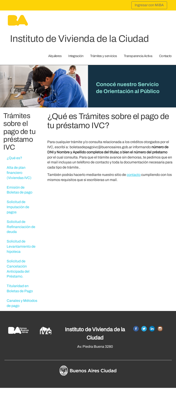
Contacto (165, 56)
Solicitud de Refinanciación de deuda (21, 227)
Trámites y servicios (103, 56)
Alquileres (55, 56)
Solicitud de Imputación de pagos (18, 207)
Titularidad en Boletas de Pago (20, 288)
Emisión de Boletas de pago (19, 189)
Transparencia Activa (138, 56)
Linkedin (152, 328)
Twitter (144, 328)
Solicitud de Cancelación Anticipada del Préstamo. (18, 268)
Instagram (160, 328)
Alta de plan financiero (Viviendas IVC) (19, 173)
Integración (75, 56)
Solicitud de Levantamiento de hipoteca (21, 246)
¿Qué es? (14, 158)
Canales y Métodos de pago (22, 303)
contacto (134, 175)
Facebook (136, 328)
